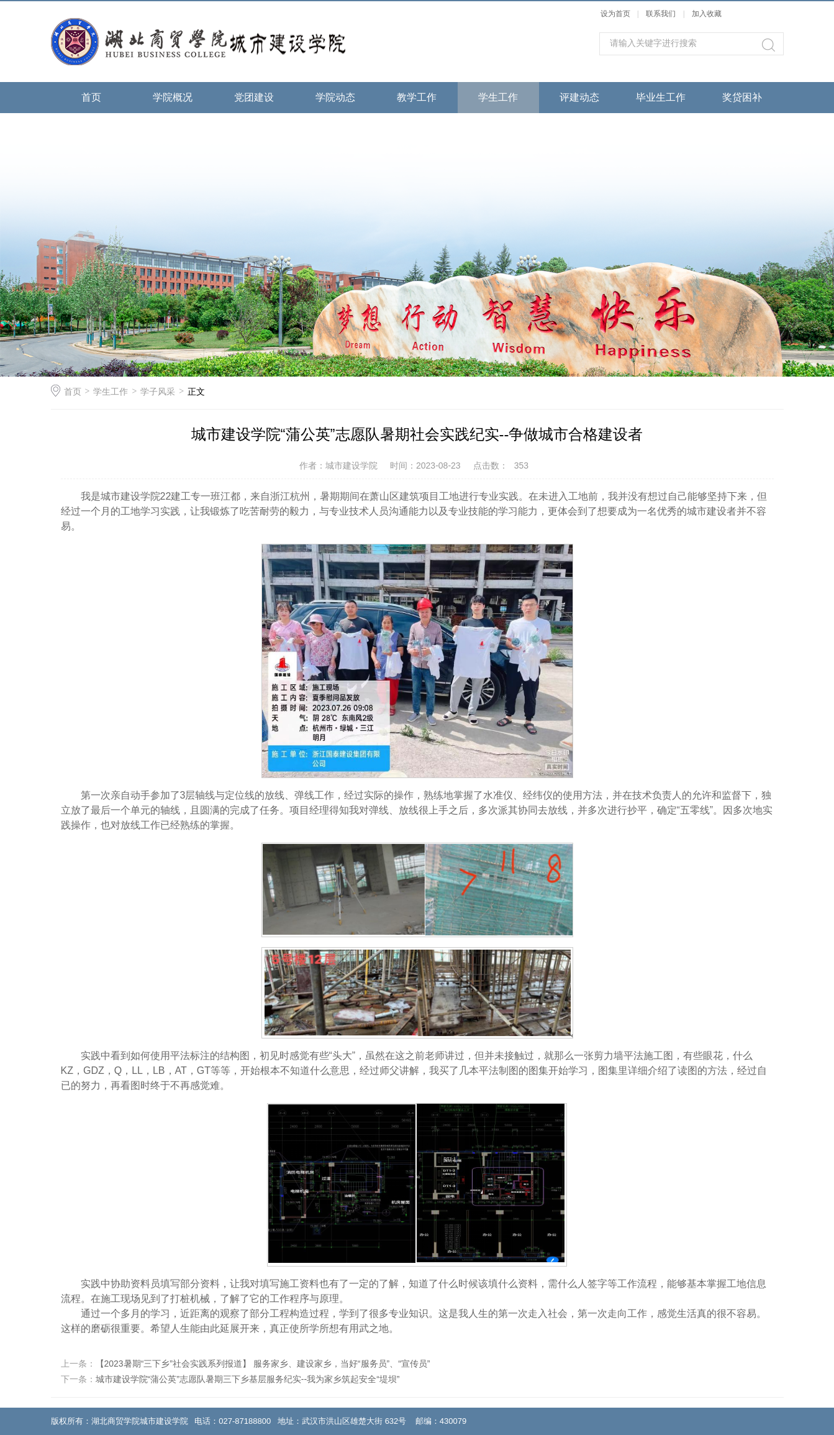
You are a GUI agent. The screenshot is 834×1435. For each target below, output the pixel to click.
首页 (91, 97)
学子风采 (157, 392)
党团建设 (254, 97)
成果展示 (91, 128)
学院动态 (335, 97)
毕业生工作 (661, 97)
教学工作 (417, 97)
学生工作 (498, 97)
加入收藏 (707, 13)
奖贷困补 (742, 97)
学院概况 (173, 97)
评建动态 (579, 97)
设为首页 (615, 13)
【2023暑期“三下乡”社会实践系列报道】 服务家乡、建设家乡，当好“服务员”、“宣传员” (263, 1364)
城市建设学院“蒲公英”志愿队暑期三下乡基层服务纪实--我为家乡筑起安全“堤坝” (248, 1379)
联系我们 (662, 13)
